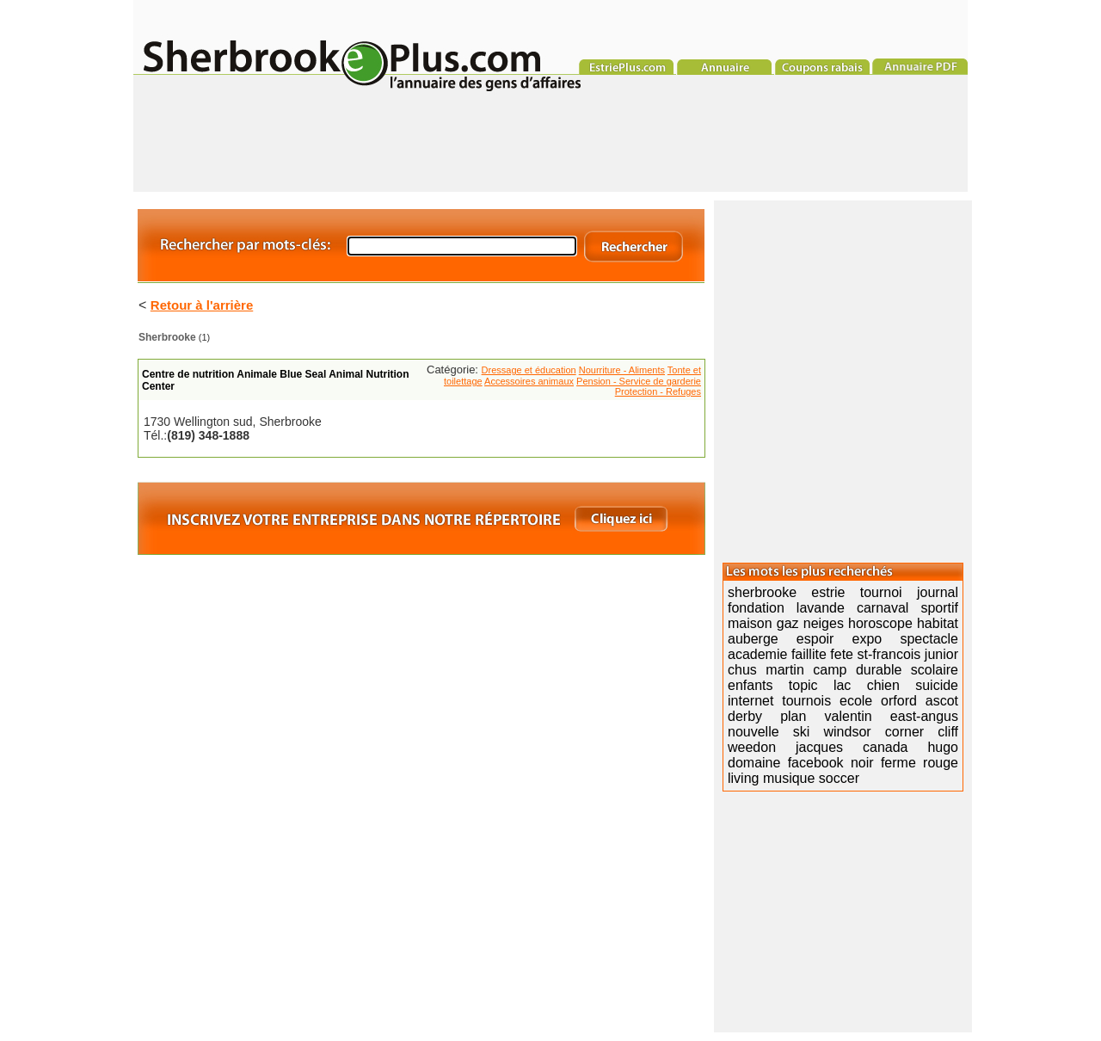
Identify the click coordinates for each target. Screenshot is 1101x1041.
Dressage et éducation (529, 370)
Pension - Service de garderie (638, 381)
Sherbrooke (167, 337)
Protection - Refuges (658, 391)
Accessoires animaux (529, 381)
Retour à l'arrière (202, 305)
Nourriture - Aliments (622, 370)
